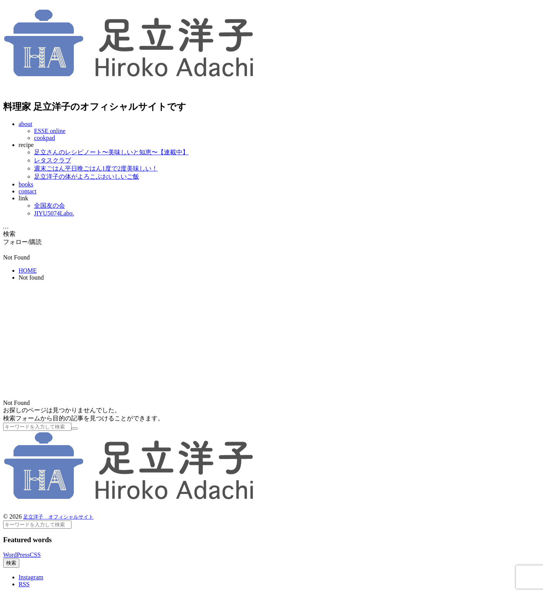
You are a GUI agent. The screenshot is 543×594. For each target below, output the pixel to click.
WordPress (16, 554)
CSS (35, 554)
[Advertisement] (272, 341)
